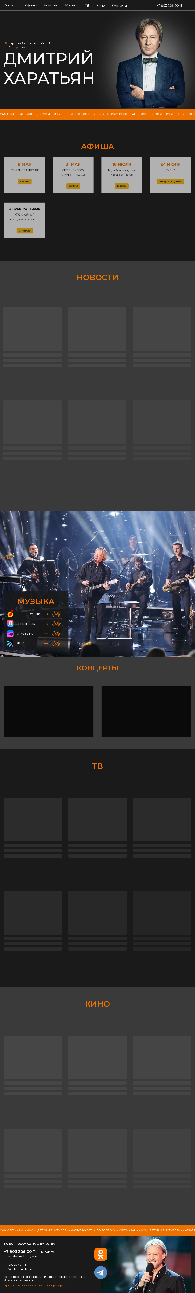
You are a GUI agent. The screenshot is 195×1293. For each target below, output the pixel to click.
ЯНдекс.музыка (29, 614)
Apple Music (26, 623)
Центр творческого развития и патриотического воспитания (45, 1276)
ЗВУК (20, 643)
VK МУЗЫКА (25, 633)
